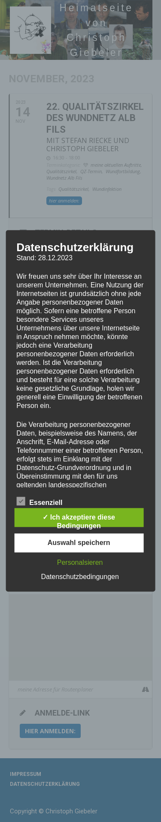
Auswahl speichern (79, 543)
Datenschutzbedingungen (79, 577)
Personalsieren (80, 563)
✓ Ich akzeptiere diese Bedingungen (79, 520)
